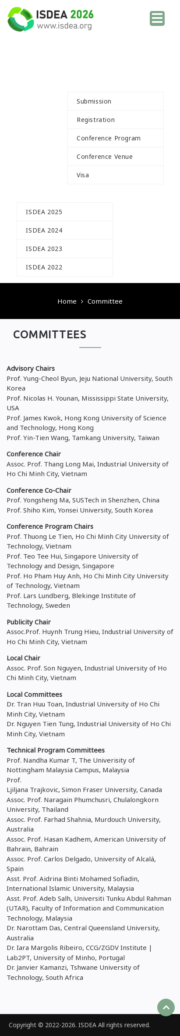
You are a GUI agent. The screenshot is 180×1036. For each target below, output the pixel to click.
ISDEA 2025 (44, 212)
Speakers (41, 175)
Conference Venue (105, 156)
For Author (100, 83)
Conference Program (109, 138)
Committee (126, 65)
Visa (83, 175)
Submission (94, 101)
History (42, 193)
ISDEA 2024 (44, 230)
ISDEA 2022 (44, 267)
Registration (96, 119)
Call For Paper (60, 65)
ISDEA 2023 (44, 248)
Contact (139, 267)
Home (121, 15)
